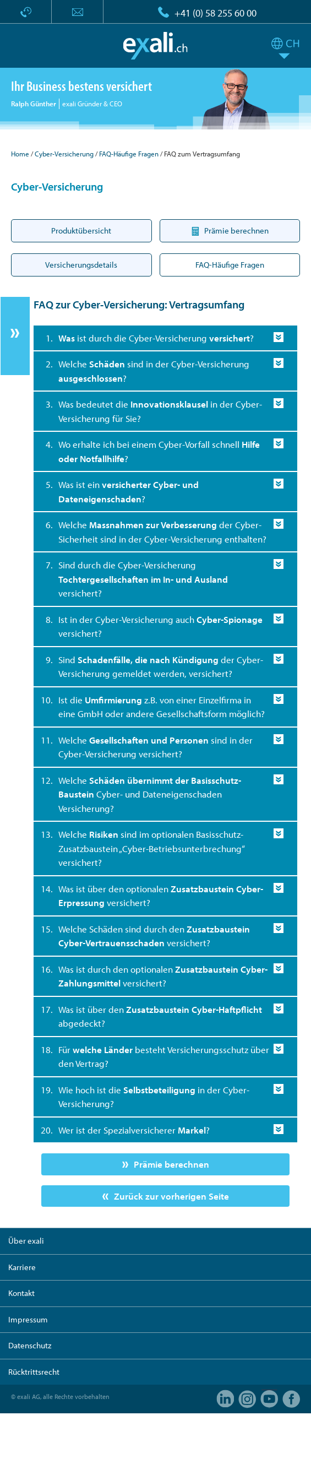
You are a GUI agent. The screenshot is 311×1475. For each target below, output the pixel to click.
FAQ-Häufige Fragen (129, 153)
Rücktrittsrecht (33, 1371)
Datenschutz (29, 1345)
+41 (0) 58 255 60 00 (215, 13)
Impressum (28, 1319)
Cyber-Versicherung (64, 153)
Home (20, 153)
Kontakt (21, 1293)
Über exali (26, 1240)
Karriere (22, 1267)
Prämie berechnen (171, 1164)
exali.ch (155, 45)
